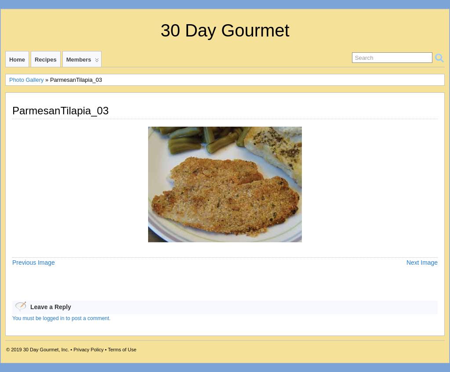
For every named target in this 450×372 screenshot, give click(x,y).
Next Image (422, 262)
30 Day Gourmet (224, 30)
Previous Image (33, 262)
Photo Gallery (26, 80)
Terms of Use (122, 349)
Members (82, 61)
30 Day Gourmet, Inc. (46, 349)
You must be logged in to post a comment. (61, 318)
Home (17, 59)
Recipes (46, 59)
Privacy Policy (88, 349)
